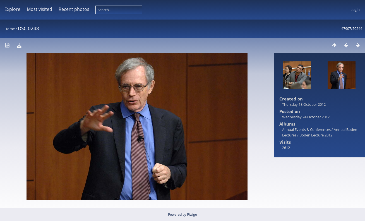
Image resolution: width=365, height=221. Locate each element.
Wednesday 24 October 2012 (306, 116)
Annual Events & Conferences (306, 129)
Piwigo (192, 214)
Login (355, 9)
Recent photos (74, 9)
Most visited (39, 9)
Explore (12, 9)
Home (9, 28)
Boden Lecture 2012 (315, 135)
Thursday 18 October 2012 (304, 104)
